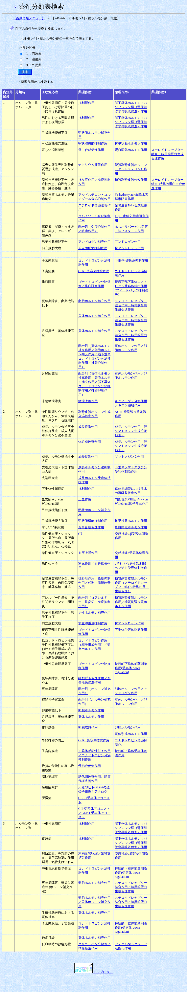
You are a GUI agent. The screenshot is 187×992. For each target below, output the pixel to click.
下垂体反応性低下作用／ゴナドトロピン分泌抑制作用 (94, 755)
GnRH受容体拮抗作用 (93, 271)
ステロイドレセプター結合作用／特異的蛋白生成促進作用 (131, 305)
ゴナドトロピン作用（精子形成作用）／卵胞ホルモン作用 (94, 645)
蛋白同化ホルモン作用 (131, 150)
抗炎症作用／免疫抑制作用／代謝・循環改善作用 (94, 583)
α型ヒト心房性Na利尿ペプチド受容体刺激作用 (131, 568)
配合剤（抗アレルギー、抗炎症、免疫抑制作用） (94, 602)
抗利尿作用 (86, 103)
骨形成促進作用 (89, 766)
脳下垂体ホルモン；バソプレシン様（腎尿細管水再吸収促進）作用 (131, 107)
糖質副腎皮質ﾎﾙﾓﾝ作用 (131, 179)
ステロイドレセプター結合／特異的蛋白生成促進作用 (167, 154)
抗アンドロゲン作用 (129, 248)
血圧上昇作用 (88, 553)
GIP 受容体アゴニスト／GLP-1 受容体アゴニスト (94, 813)
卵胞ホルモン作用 (91, 710)
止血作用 (84, 499)
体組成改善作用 (89, 441)
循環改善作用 (88, 401)
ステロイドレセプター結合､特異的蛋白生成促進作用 (168, 184)
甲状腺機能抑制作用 (92, 143)
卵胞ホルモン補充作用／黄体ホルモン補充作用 (94, 902)
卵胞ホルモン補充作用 (94, 301)
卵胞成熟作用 (88, 727)
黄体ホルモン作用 (91, 716)
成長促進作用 (88, 426)
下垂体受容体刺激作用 (131, 629)
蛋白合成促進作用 (91, 150)
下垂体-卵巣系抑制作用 (131, 260)
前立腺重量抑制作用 (92, 623)
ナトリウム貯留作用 (92, 164)
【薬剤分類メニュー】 (29, 18)
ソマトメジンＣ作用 (129, 456)
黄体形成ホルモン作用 (131, 734)
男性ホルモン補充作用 (94, 612)
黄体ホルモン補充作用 (94, 316)
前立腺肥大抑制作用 (92, 248)
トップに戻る (93, 972)
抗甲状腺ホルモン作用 (131, 143)
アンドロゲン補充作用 (94, 241)
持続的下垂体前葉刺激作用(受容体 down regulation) (131, 668)
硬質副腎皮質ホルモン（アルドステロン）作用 (131, 169)
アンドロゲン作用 (128, 241)
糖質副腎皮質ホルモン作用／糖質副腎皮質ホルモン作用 (131, 602)
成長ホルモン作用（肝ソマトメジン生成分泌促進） (131, 431)
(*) (80, 533)
